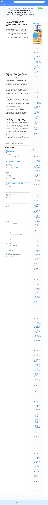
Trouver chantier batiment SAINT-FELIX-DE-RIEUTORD (36, 426)
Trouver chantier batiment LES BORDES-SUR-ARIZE (36, 311)
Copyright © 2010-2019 (15, 502)
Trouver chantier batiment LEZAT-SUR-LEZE (36, 98)
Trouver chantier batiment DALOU (36, 184)
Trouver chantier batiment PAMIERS (36, 45)
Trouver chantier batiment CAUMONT (36, 458)
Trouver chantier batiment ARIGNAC (36, 242)
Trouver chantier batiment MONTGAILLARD (36, 122)
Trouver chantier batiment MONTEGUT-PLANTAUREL (36, 440)
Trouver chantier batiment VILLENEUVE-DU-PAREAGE (36, 268)
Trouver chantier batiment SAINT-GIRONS (36, 57)
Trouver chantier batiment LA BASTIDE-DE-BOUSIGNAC (36, 476)
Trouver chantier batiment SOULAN (36, 489)
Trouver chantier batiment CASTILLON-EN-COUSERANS (36, 421)
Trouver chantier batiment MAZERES (36, 72)
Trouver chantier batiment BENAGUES (37, 336)
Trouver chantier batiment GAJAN (36, 481)
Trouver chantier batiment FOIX (36, 49)
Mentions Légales (28, 502)
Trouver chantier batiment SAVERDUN (37, 62)
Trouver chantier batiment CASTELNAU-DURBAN (36, 389)
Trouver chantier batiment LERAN (36, 315)
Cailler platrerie (15, 167)
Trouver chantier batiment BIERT (36, 466)
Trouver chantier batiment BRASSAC (36, 297)
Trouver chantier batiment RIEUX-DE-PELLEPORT (36, 133)
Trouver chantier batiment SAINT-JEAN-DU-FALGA (36, 89)
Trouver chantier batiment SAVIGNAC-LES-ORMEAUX (37, 384)
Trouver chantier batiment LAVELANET (37, 53)
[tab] (17, 151)
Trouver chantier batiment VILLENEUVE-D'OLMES (36, 128)
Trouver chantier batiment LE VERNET (36, 276)
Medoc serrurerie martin (17, 234)
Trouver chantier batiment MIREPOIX (36, 76)
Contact (34, 502)
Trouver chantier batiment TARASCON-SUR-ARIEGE (36, 67)
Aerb (14, 178)
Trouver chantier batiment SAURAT (36, 289)
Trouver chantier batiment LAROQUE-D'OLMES (36, 84)
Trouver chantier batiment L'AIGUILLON (36, 431)
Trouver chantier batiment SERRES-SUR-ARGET (36, 188)
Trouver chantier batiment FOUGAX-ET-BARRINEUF (36, 331)
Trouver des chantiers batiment (22, 6)
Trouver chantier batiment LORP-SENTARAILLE (36, 117)
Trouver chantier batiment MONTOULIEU (36, 415)
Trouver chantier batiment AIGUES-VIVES (36, 351)
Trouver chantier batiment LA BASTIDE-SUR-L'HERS (37, 246)
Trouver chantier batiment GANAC (36, 251)
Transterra (15, 200)
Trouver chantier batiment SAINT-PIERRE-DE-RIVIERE (36, 216)
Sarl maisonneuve (16, 156)
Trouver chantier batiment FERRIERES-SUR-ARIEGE (37, 193)
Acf (13, 256)
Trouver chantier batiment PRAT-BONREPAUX (36, 175)
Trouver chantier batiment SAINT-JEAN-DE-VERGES (36, 148)
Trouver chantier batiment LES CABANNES (36, 446)
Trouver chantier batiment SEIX (36, 197)
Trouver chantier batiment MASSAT (36, 225)
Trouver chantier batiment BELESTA (36, 157)
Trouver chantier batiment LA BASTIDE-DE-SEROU (36, 166)
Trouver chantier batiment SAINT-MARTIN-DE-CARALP (36, 470)
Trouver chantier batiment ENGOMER (36, 450)
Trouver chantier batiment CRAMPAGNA (36, 306)
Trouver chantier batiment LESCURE (36, 319)
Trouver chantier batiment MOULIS (36, 180)
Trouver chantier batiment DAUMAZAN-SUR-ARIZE (36, 206)
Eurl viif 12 (15, 223)
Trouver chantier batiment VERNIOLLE (37, 103)
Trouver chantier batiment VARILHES (36, 80)
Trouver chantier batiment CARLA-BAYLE (36, 229)
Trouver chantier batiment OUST (36, 347)
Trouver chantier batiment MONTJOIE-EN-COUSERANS (37, 161)
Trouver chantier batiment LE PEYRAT (36, 344)
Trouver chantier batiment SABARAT (36, 398)
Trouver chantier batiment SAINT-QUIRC (36, 360)
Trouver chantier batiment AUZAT (36, 285)
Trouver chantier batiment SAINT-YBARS (36, 301)
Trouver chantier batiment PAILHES (36, 394)
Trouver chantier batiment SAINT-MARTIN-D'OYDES (36, 485)
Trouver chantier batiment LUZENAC (36, 255)
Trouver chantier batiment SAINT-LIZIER (36, 107)
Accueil (14, 6)
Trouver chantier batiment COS (36, 406)
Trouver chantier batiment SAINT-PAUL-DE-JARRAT (36, 143)
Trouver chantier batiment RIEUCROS (36, 273)
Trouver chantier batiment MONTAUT (36, 221)
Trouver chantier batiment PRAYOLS (36, 356)
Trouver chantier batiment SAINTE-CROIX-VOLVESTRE (36, 234)
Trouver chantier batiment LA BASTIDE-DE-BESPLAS (36, 375)
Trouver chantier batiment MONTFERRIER (36, 280)
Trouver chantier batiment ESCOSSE (36, 370)
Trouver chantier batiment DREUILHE (36, 436)
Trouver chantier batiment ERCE (36, 263)
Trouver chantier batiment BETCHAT (36, 380)
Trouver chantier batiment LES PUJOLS (37, 238)
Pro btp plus (15, 189)
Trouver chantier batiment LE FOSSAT (36, 171)
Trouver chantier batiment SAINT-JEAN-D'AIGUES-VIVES (37, 365)
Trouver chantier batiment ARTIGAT (36, 340)
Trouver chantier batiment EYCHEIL (36, 327)
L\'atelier (14, 212)
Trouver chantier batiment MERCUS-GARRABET (36, 152)
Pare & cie (15, 245)
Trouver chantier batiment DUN (36, 293)
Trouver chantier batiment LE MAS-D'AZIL (36, 138)
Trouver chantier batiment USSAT (36, 462)
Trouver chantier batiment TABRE (36, 402)
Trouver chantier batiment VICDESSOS (37, 323)
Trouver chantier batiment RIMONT (36, 259)
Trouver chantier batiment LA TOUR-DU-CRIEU (36, 93)
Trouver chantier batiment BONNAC (36, 201)
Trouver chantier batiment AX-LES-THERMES (36, 112)
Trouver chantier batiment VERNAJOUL (36, 211)
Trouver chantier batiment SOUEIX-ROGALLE (36, 410)
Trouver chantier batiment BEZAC (36, 454)
